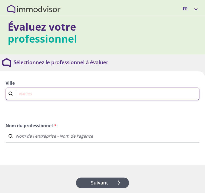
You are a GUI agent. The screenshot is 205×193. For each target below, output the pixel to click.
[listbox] (190, 9)
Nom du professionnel (29, 126)
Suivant (106, 182)
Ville (10, 83)
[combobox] (102, 93)
